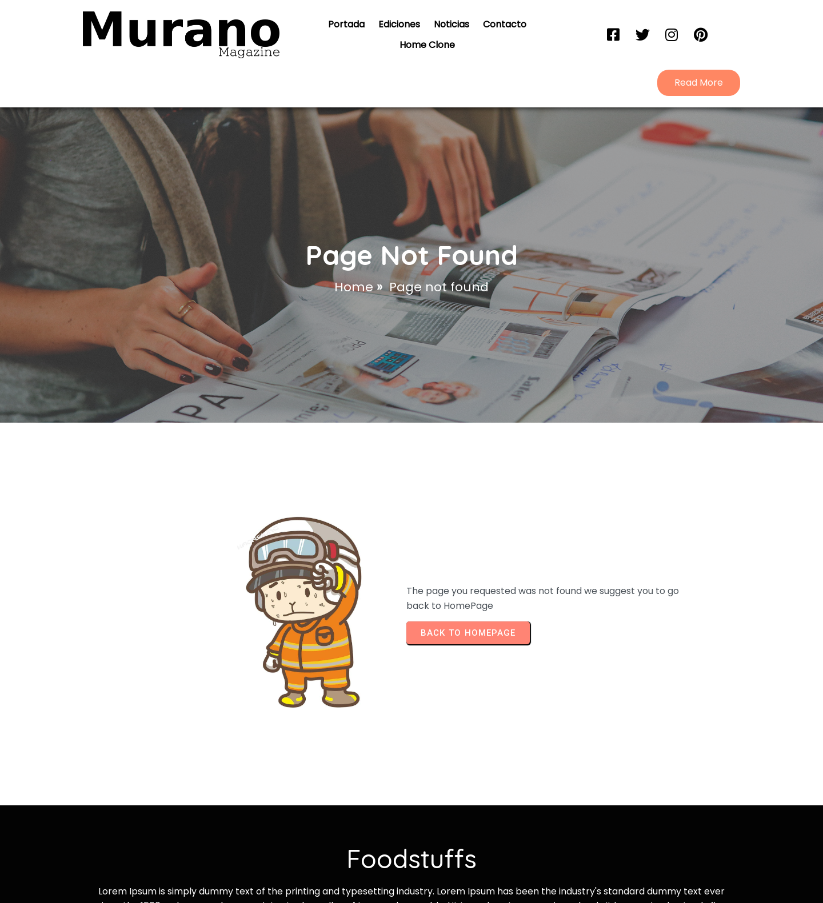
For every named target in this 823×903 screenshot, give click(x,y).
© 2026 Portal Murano (412, 855)
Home (353, 243)
